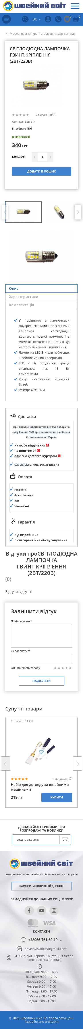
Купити (56, 797)
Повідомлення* (21, 621)
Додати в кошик (41, 171)
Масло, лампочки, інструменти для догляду (42, 33)
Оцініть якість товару (25, 668)
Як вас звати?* (20, 651)
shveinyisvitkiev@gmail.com (45, 949)
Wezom (53, 1021)
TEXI (29, 128)
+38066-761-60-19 (43, 940)
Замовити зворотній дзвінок (41, 886)
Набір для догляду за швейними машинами (40, 787)
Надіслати (41, 681)
